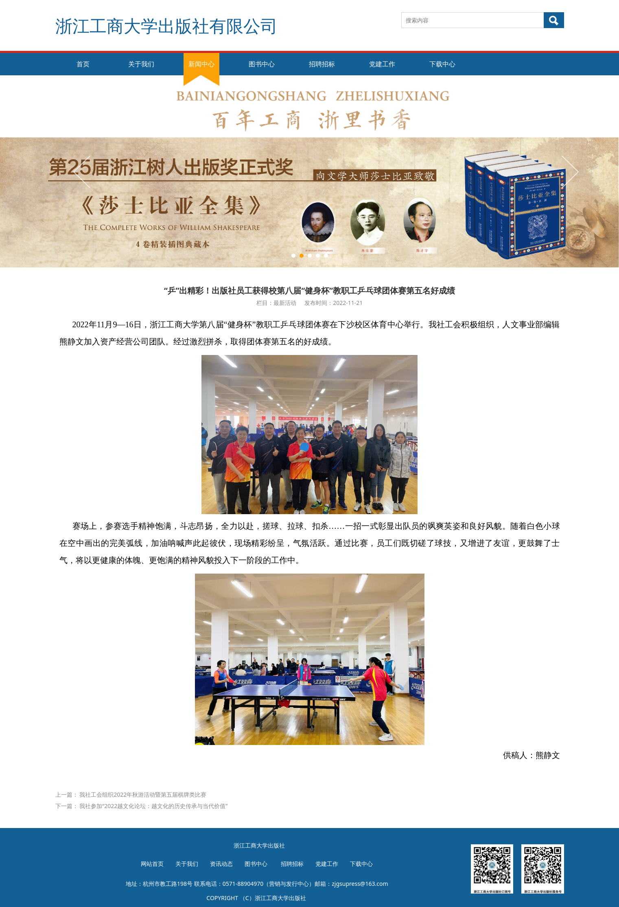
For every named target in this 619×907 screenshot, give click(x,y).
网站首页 (152, 864)
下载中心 (442, 63)
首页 (83, 63)
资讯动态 (221, 864)
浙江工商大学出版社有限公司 (166, 25)
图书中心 (262, 63)
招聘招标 (322, 63)
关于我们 (141, 63)
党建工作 (382, 63)
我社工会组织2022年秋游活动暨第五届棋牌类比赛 (142, 794)
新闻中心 (201, 63)
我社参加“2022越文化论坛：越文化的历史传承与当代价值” (153, 806)
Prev (83, 171)
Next (569, 171)
